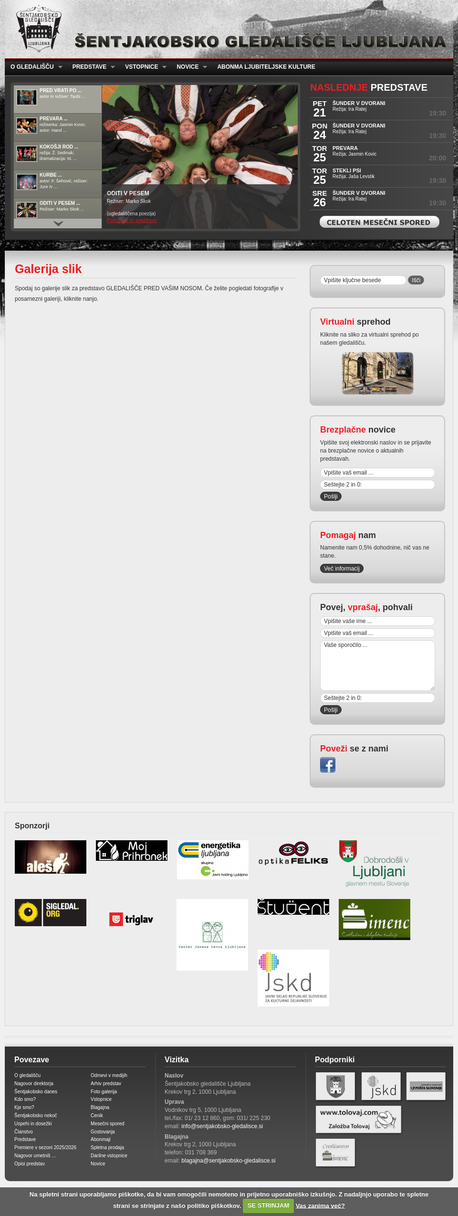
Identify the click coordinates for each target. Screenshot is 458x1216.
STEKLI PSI (347, 170)
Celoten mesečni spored (379, 222)
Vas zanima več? (320, 1205)
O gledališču (33, 67)
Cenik (97, 1115)
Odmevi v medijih (109, 1075)
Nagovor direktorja (33, 1083)
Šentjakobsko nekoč (35, 1115)
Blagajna (100, 1107)
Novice (189, 67)
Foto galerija (104, 1091)
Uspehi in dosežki (33, 1123)
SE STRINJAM (268, 1205)
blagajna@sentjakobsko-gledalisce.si (228, 1160)
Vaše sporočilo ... (377, 665)
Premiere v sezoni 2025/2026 (45, 1147)
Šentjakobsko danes (35, 1091)
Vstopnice (143, 67)
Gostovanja (103, 1131)
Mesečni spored (108, 1123)
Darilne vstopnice (109, 1155)
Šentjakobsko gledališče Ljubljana (227, 29)
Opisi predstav (29, 1163)
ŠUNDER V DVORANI (359, 103)
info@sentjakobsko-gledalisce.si (222, 1126)
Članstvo (23, 1131)
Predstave (91, 67)
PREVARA (345, 148)
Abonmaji (101, 1139)
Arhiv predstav (106, 1083)
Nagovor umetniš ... (35, 1155)
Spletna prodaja (107, 1147)
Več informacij (342, 568)
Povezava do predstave (132, 220)
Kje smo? (24, 1107)
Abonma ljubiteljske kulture (266, 66)
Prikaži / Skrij (205, 181)
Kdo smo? (25, 1099)
